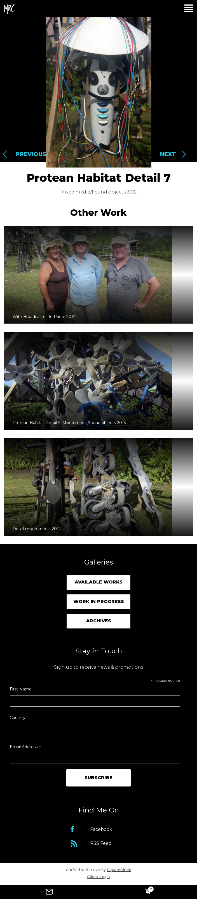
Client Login (98, 876)
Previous (30, 154)
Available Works (99, 582)
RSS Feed (101, 843)
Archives (98, 620)
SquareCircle (119, 869)
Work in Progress (98, 601)
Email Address (25, 747)
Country (17, 717)
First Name (21, 689)
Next (168, 154)
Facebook (101, 829)
